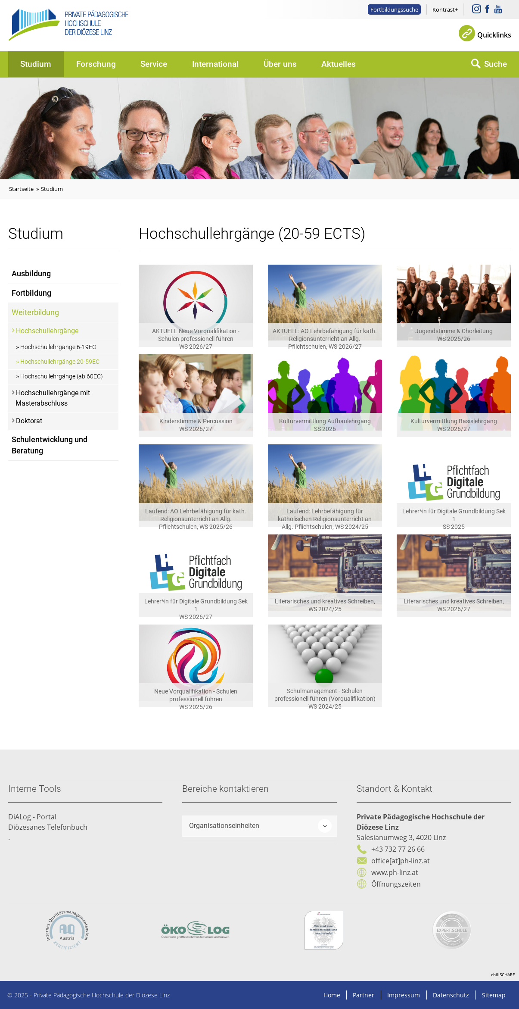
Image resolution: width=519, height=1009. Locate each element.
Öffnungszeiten (396, 884)
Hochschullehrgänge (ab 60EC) (61, 376)
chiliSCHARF (503, 975)
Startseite (21, 189)
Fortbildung (31, 293)
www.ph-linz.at (394, 872)
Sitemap (494, 995)
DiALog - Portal (32, 817)
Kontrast (443, 9)
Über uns (280, 64)
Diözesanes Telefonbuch (47, 827)
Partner (363, 995)
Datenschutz (451, 995)
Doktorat (29, 421)
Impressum (403, 995)
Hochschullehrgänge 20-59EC (59, 361)
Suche (495, 64)
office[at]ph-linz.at (400, 860)
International (215, 64)
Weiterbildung (35, 312)
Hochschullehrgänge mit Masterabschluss (53, 398)
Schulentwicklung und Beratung (49, 445)
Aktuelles (338, 64)
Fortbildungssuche (394, 9)
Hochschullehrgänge (47, 331)
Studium (35, 64)
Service (153, 64)
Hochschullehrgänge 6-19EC (58, 347)
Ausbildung (31, 273)
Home (331, 995)
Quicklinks (494, 35)
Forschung (96, 64)
